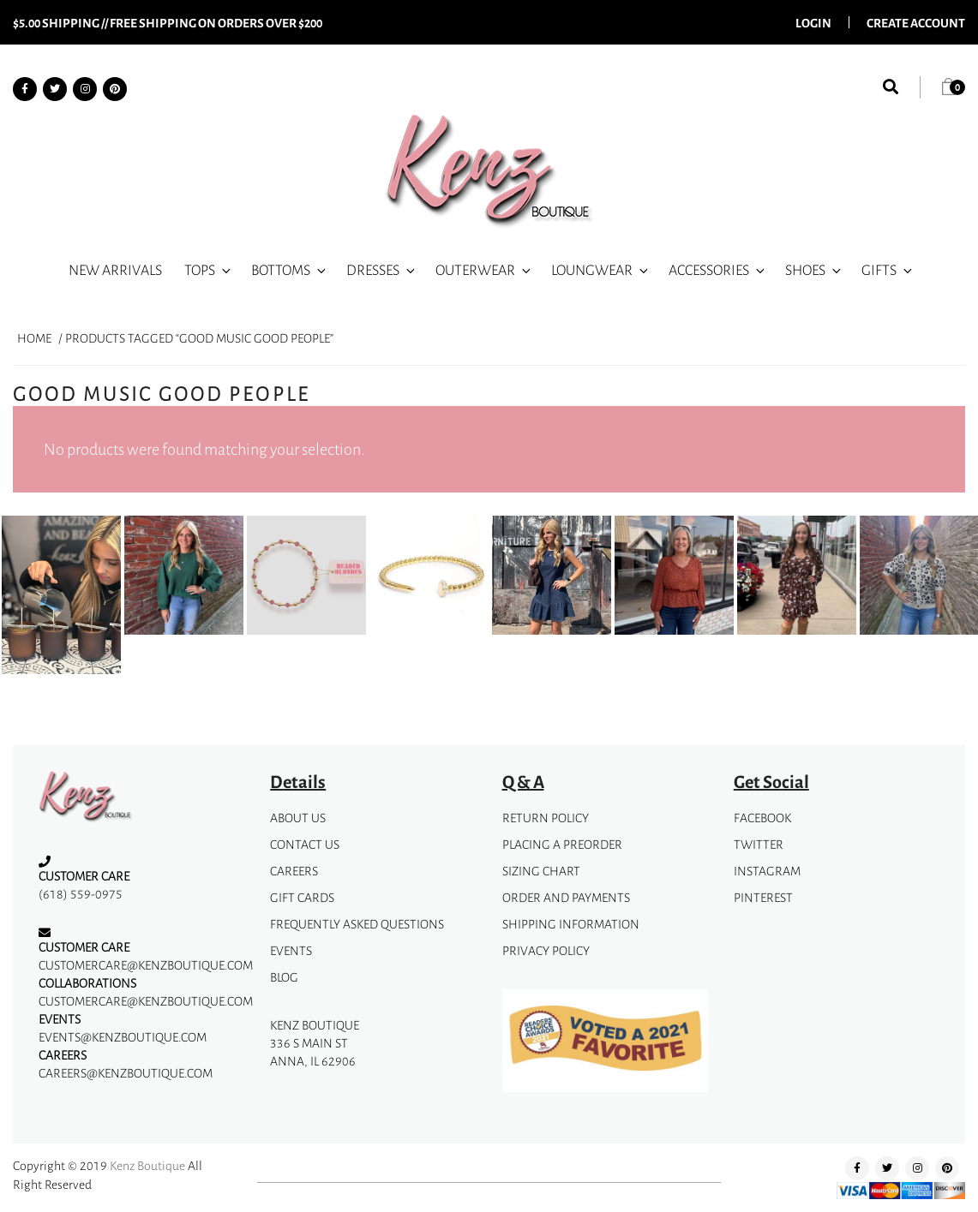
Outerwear (484, 269)
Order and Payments (566, 897)
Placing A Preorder (562, 844)
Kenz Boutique (147, 1165)
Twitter (758, 844)
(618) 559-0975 (81, 894)
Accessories (718, 269)
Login (813, 22)
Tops (208, 269)
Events (291, 950)
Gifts (888, 269)
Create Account (916, 22)
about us (298, 817)
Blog (284, 977)
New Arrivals (115, 269)
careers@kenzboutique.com (126, 1073)
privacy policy (546, 950)
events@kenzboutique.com (123, 1037)
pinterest (763, 897)
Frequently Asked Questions (357, 924)
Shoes (814, 269)
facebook (762, 817)
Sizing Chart (541, 871)
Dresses (381, 269)
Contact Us (304, 844)
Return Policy (545, 817)
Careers (294, 871)
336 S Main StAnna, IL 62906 (313, 1052)
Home (34, 338)
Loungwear (601, 269)
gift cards (302, 897)
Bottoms (289, 269)
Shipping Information (570, 924)
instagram (767, 871)
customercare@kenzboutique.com (146, 965)
